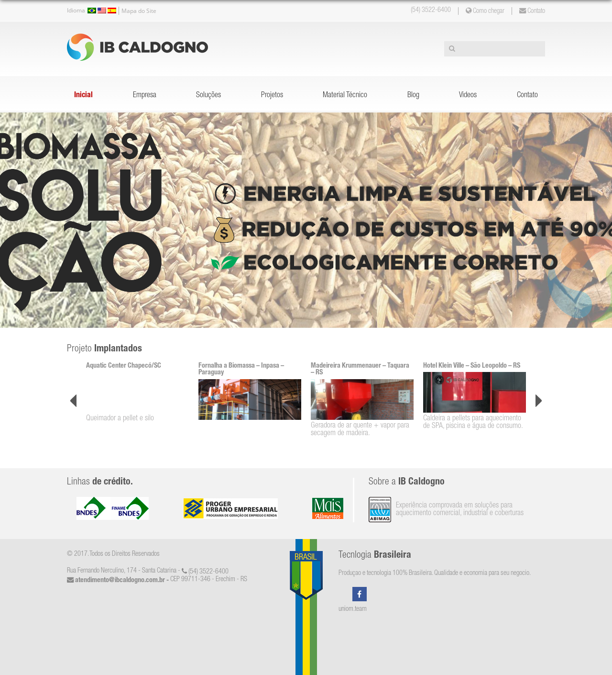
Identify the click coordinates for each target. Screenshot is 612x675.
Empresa (144, 96)
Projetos (272, 96)
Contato (532, 11)
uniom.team (353, 609)
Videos (468, 96)
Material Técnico (345, 96)
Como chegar (485, 11)
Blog (413, 96)
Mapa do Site (138, 11)
